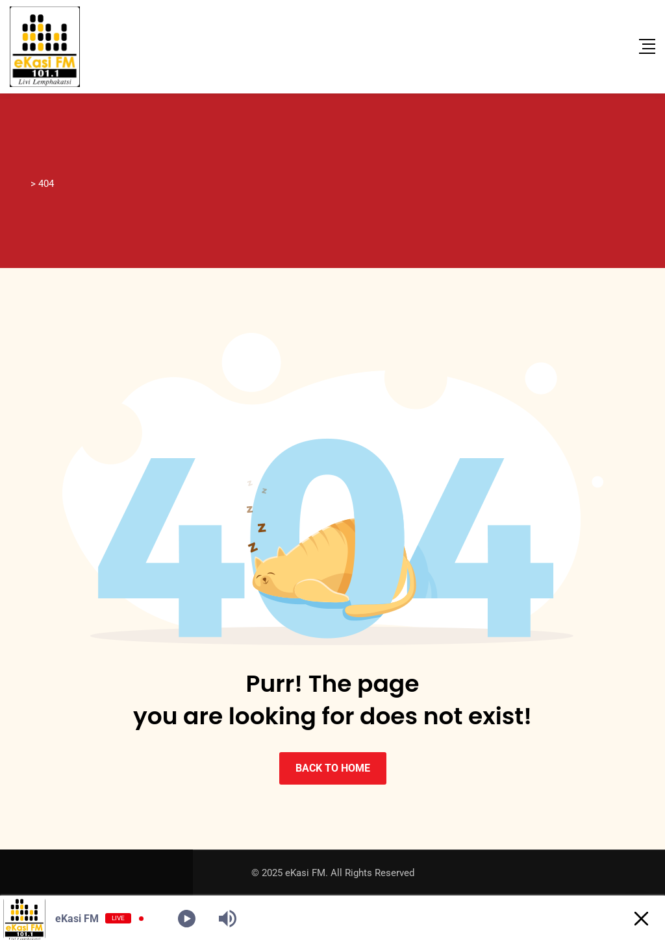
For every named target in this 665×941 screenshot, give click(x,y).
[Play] (186, 918)
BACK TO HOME (332, 768)
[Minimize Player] (641, 918)
